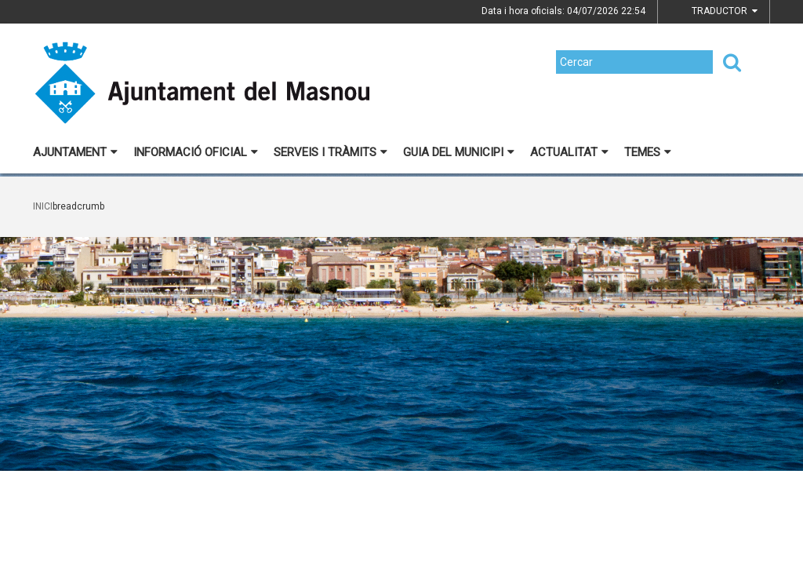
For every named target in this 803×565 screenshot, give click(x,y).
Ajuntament (75, 152)
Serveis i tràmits (330, 152)
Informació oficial (195, 152)
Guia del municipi (458, 152)
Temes (647, 152)
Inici (43, 206)
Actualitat (569, 152)
